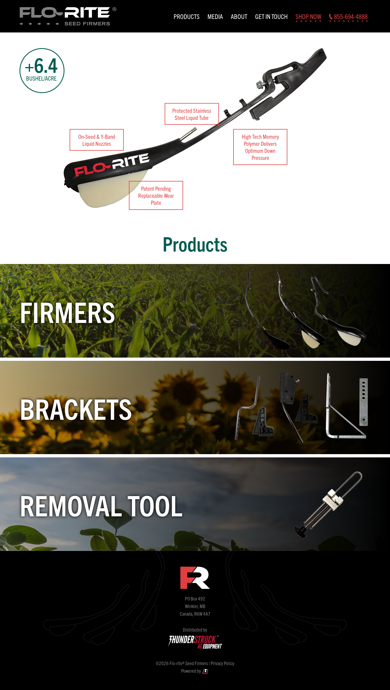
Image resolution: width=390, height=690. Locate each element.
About (239, 16)
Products (187, 16)
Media (215, 16)
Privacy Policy (222, 663)
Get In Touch (271, 16)
